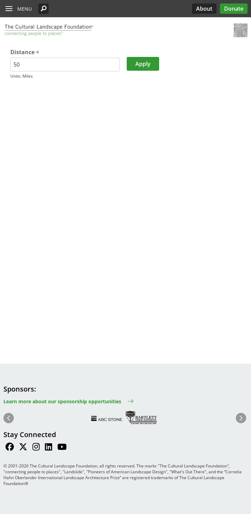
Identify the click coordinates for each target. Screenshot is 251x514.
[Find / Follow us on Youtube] (62, 448)
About (204, 8)
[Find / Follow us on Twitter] (23, 448)
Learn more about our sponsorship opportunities (62, 401)
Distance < (24, 52)
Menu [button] (24, 9)
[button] (43, 8)
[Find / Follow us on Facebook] (10, 448)
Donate (233, 8)
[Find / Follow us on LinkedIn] (48, 448)
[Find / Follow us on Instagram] (36, 448)
